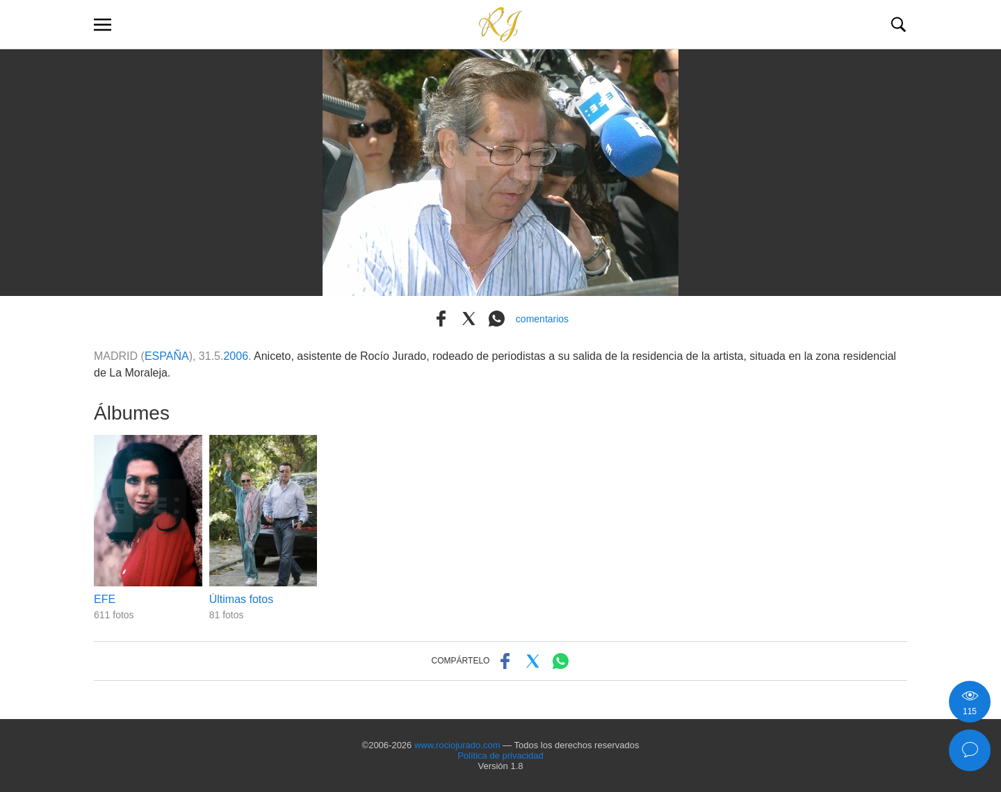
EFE (104, 599)
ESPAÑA (167, 356)
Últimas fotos (241, 599)
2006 (235, 356)
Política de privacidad (500, 755)
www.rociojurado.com (457, 745)
